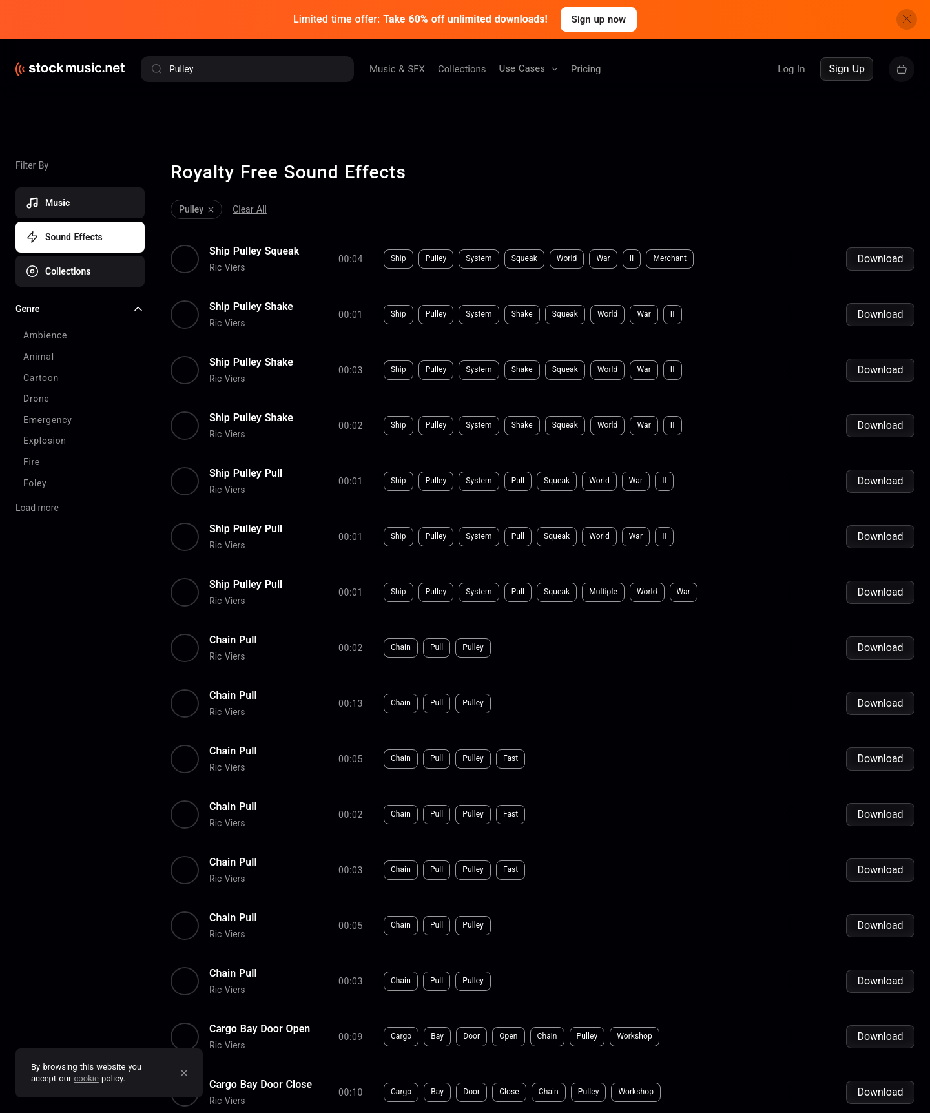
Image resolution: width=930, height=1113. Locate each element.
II (439, 246)
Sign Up (847, 69)
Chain (208, 571)
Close (317, 943)
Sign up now (599, 19)
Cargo (208, 897)
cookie (86, 1078)
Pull (325, 432)
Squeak (332, 246)
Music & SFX (397, 69)
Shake (329, 292)
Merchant (478, 246)
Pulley (243, 246)
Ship (206, 246)
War (411, 246)
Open (316, 897)
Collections (462, 69)
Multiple (411, 525)
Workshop (442, 897)
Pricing (586, 69)
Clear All (249, 201)
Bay (244, 897)
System (286, 246)
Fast (318, 664)
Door (279, 897)
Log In (791, 69)
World (374, 246)
